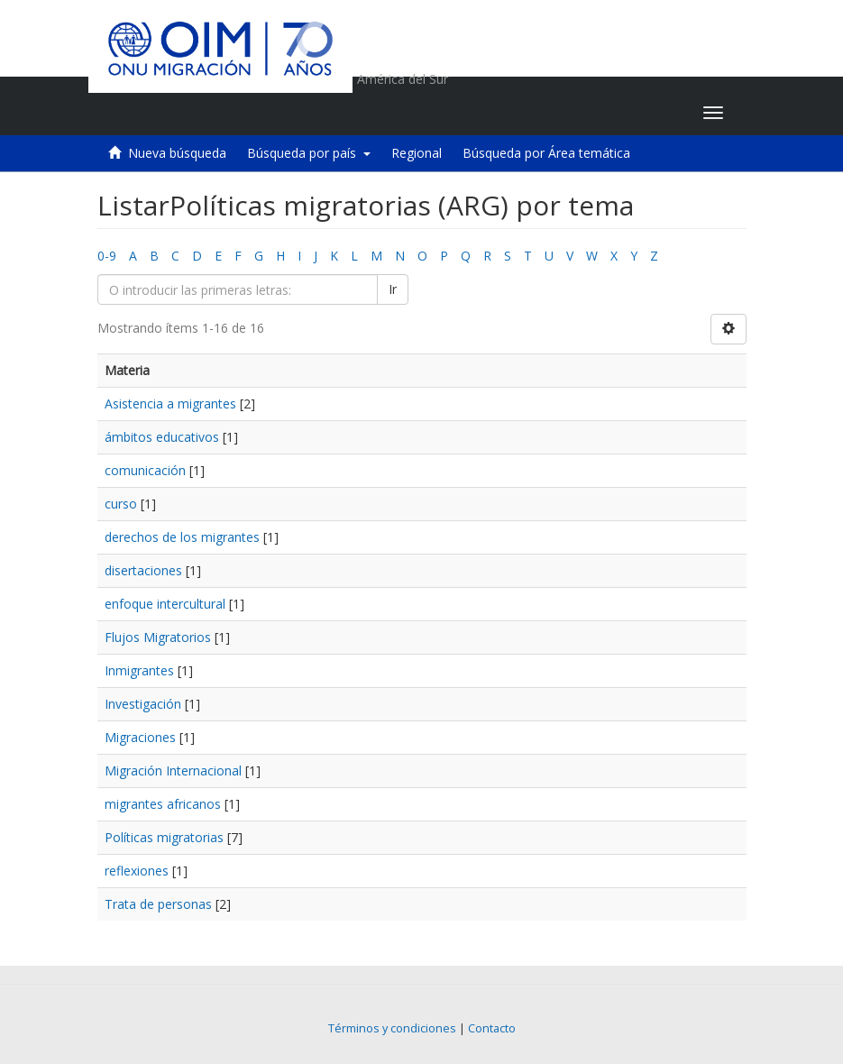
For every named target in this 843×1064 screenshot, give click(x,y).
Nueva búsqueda (177, 152)
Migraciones (140, 737)
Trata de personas (158, 904)
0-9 (106, 255)
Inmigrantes (139, 670)
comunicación (145, 470)
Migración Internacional (173, 770)
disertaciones (143, 570)
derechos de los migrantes (182, 537)
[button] (576, 112)
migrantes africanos (163, 803)
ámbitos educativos (162, 436)
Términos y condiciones (392, 1028)
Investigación (143, 703)
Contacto (492, 1028)
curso (121, 503)
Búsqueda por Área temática (546, 152)
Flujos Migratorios (158, 637)
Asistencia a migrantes (170, 403)
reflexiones (137, 870)
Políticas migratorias (164, 837)
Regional (416, 152)
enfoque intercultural (165, 603)
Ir (393, 289)
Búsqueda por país (309, 152)
